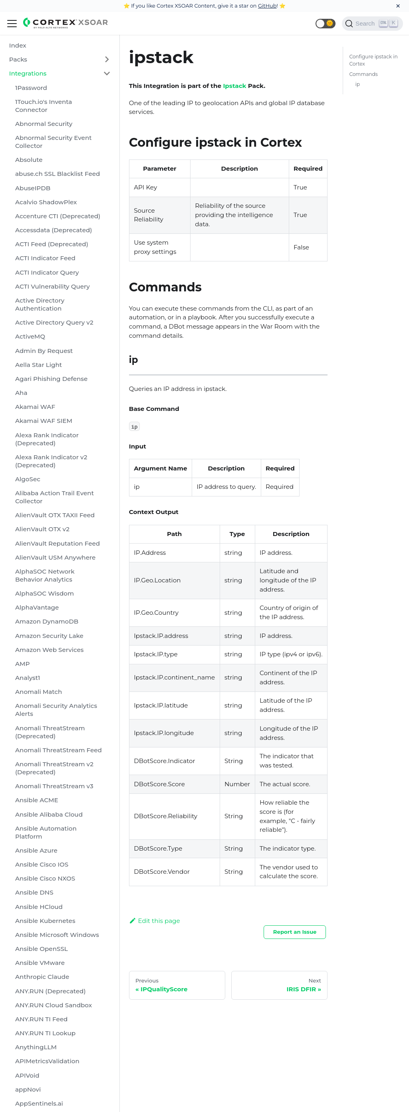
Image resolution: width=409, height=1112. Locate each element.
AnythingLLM (36, 1047)
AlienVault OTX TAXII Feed (55, 515)
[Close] (398, 6)
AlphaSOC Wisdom (44, 593)
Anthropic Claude (42, 976)
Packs (18, 59)
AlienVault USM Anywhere (55, 557)
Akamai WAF (35, 407)
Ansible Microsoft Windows (57, 935)
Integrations (28, 73)
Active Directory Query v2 (54, 322)
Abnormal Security (43, 124)
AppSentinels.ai (39, 1103)
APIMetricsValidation (47, 1061)
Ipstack (234, 86)
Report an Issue (295, 932)
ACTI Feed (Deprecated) (51, 244)
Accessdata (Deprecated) (53, 230)
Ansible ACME (36, 800)
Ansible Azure (36, 850)
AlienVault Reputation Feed (57, 543)
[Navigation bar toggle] (12, 24)
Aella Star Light (38, 365)
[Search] (372, 23)
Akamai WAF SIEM (43, 420)
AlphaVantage (37, 607)
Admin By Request (44, 351)
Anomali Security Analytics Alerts (56, 709)
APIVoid (27, 1075)
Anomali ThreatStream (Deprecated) (50, 732)
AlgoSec (27, 479)
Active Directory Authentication (39, 304)
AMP (22, 664)
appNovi (28, 1089)
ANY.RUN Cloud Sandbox (53, 1005)
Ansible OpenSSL (41, 949)
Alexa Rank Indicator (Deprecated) (47, 439)
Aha (21, 393)
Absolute (29, 159)
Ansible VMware (40, 963)
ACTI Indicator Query (47, 272)
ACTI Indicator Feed (45, 258)
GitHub (267, 5)
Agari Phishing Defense (51, 379)
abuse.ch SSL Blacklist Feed (57, 173)
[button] (326, 23)
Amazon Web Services (49, 650)
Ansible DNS (34, 892)
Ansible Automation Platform (46, 832)
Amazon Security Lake (49, 636)
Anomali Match (38, 691)
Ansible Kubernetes (45, 921)
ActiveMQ (30, 336)
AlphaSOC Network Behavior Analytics (45, 575)
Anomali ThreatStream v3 (54, 786)
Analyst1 (27, 678)
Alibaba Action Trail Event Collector (54, 497)
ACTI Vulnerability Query (52, 286)
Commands (363, 74)
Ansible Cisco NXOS (45, 878)
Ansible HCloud (39, 907)
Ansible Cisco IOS (41, 864)
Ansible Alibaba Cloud (49, 814)
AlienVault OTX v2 (42, 529)
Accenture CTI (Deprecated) (57, 216)
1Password (31, 88)
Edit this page (154, 921)
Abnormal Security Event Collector (53, 141)
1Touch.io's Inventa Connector (43, 106)
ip (357, 84)
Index (17, 45)
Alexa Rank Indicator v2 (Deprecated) (51, 461)
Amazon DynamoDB (46, 621)
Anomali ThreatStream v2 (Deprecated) (54, 768)
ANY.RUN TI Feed (41, 1019)
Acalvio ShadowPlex (46, 202)
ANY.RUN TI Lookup (45, 1033)
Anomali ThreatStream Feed (58, 750)
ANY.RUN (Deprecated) (50, 991)
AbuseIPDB (32, 188)
